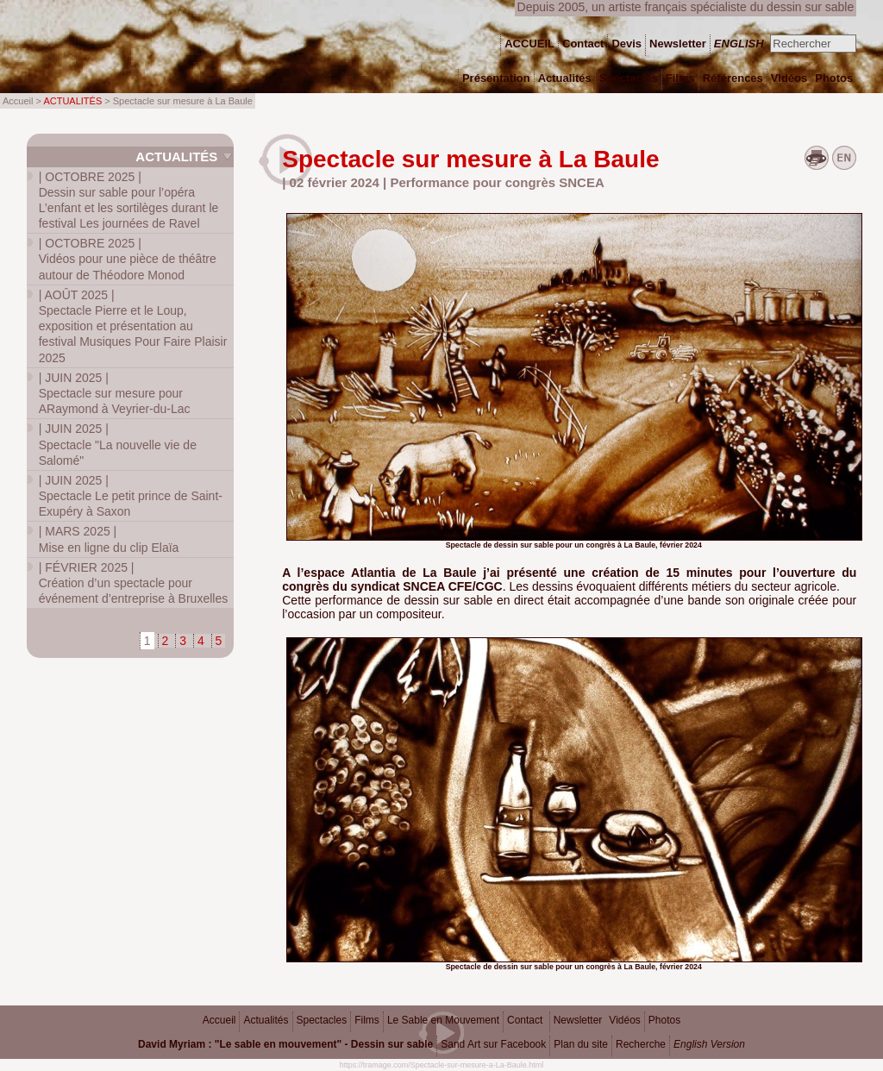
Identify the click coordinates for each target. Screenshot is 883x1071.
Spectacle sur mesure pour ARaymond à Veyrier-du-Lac (115, 393)
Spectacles (322, 1020)
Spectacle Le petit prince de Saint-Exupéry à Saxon (130, 495)
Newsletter (578, 1020)
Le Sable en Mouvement (443, 1020)
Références (733, 78)
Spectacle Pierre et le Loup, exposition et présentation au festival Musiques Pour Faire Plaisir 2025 (133, 326)
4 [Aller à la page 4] (200, 641)
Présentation (496, 78)
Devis (626, 43)
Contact (524, 1020)
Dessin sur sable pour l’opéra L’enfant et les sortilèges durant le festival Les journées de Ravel (129, 200)
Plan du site (581, 1044)
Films (366, 1020)
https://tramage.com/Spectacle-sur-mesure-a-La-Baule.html (442, 1065)
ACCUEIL (529, 43)
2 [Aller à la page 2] (165, 641)
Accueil (219, 1020)
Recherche (641, 1044)
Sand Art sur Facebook (493, 1044)
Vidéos (624, 1020)
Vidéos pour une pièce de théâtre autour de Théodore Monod (127, 258)
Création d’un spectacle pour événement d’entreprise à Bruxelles (133, 583)
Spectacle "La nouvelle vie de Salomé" (118, 444)
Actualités (176, 156)
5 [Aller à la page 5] (219, 641)
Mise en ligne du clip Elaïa (109, 539)
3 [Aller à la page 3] (182, 641)
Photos (664, 1020)
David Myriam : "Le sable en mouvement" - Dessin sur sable (285, 1044)
